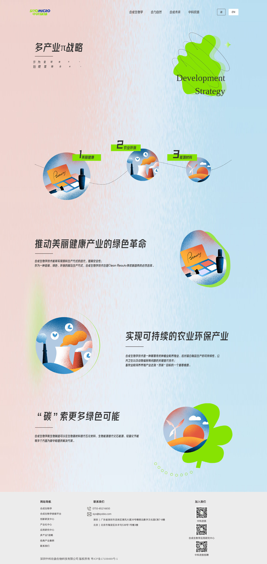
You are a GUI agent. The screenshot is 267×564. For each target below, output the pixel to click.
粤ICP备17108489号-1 (104, 558)
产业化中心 (46, 524)
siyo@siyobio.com (101, 514)
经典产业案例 (47, 540)
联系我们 (45, 546)
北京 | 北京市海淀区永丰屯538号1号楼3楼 (115, 525)
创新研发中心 (47, 519)
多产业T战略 (46, 535)
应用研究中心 (47, 529)
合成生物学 (136, 12)
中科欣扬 (193, 12)
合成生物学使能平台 (50, 513)
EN (233, 12)
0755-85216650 (101, 508)
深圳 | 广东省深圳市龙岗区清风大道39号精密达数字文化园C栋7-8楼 (129, 519)
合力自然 (156, 12)
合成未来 (175, 12)
